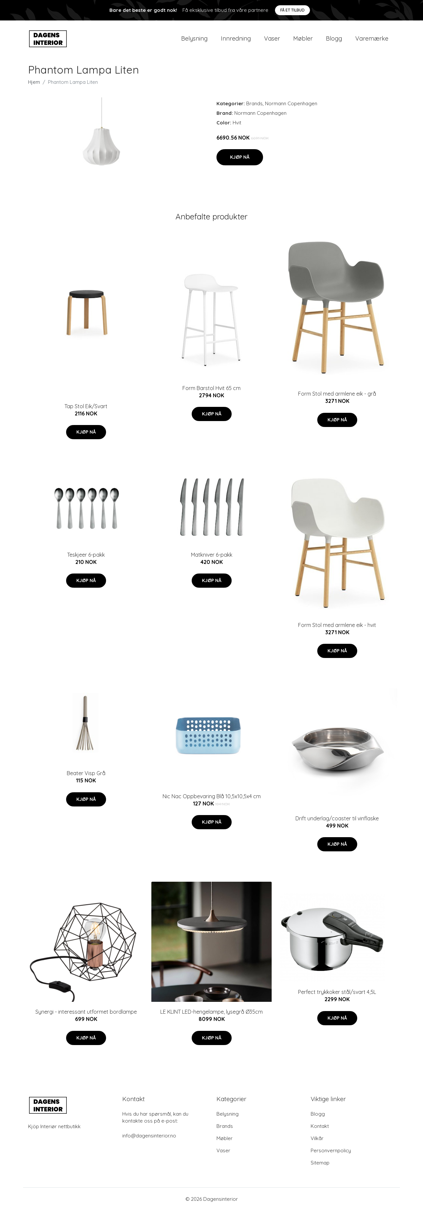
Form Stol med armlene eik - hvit (337, 628)
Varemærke (371, 40)
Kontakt (320, 1130)
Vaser (272, 40)
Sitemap (320, 1166)
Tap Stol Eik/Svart (85, 409)
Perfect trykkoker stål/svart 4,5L (337, 995)
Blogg (334, 40)
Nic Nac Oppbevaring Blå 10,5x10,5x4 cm (212, 799)
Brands (254, 107)
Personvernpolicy (331, 1154)
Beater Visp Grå (86, 776)
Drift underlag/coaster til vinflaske (337, 821)
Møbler (303, 40)
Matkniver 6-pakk (211, 558)
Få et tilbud (292, 10)
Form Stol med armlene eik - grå (337, 397)
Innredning (236, 40)
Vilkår (317, 1142)
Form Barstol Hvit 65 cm (211, 391)
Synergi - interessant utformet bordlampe (86, 1015)
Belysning (194, 40)
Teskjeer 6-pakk (86, 558)
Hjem (34, 85)
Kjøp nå (240, 160)
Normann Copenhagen (291, 107)
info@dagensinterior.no (149, 1139)
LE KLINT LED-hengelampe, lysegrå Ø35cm (211, 1015)
